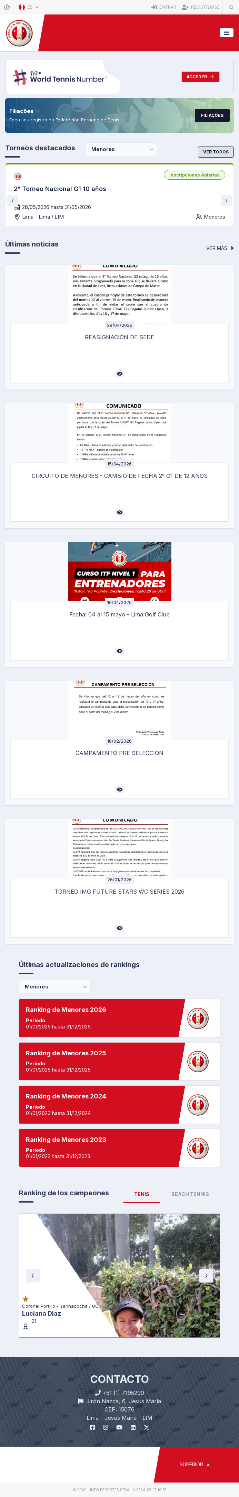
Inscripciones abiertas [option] (194, 175)
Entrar (163, 7)
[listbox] (194, 175)
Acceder (201, 77)
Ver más (220, 248)
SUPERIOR (195, 1464)
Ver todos (216, 151)
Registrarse (201, 7)
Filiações (212, 115)
